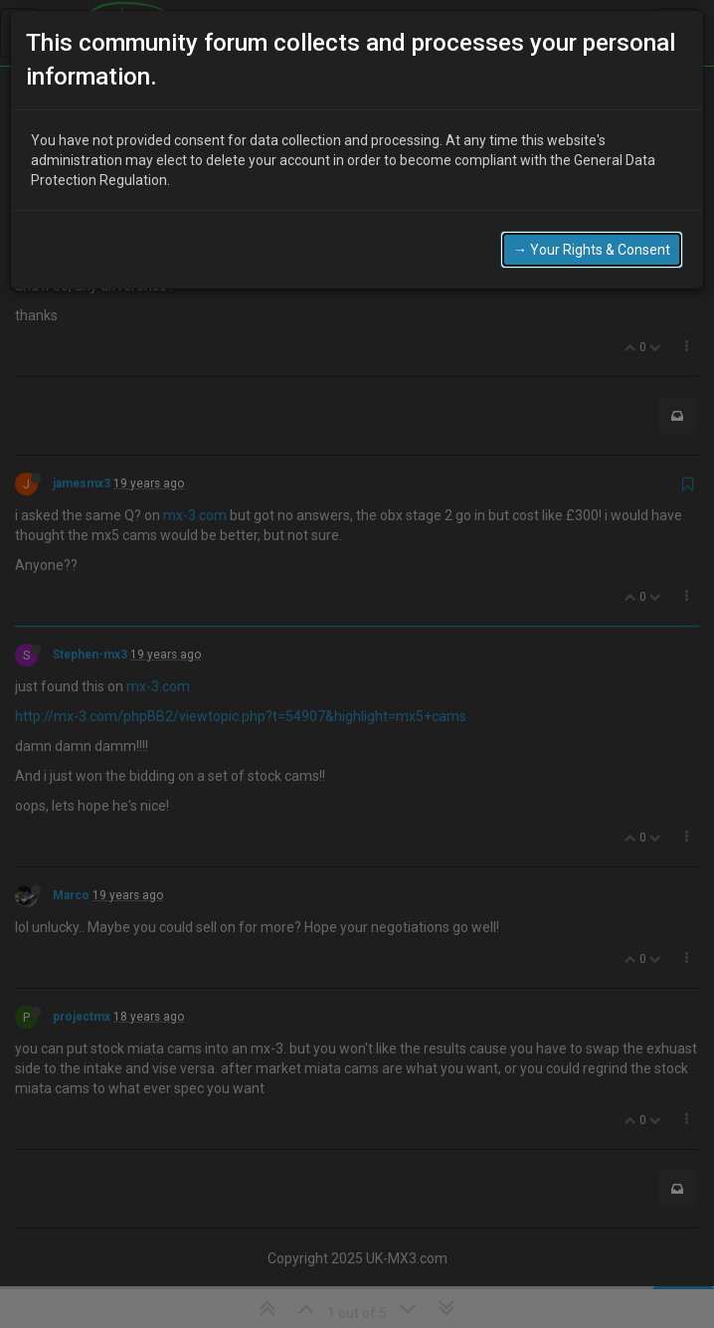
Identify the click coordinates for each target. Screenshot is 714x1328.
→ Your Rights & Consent (591, 232)
